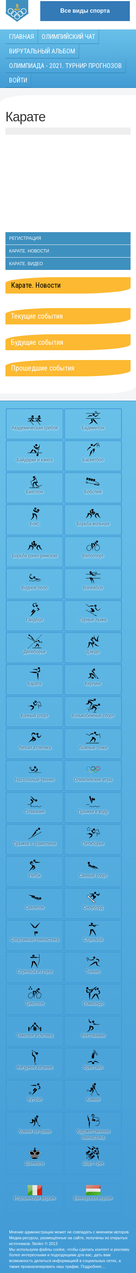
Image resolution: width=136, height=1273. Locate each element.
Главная (21, 36)
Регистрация (25, 238)
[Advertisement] (68, 187)
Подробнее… (93, 1266)
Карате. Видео (26, 263)
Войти (18, 80)
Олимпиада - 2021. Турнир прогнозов (65, 65)
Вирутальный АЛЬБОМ (42, 51)
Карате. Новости (29, 251)
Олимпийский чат (68, 36)
